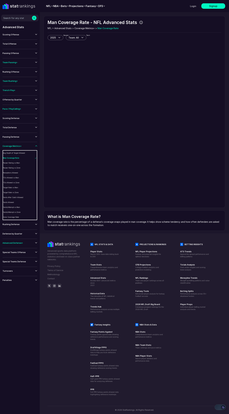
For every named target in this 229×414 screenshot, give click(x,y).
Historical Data (97, 293)
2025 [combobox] (53, 37)
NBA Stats (140, 332)
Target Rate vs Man (10, 187)
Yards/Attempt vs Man (11, 207)
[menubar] (75, 6)
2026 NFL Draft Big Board (147, 304)
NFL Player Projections (146, 251)
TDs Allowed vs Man (11, 178)
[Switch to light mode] (220, 407)
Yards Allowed (8, 202)
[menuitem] (49, 6)
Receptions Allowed (10, 173)
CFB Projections (143, 265)
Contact (51, 278)
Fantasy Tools (142, 291)
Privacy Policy (53, 266)
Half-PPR (94, 376)
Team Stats (96, 265)
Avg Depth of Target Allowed (14, 153)
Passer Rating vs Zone (11, 168)
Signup (213, 6)
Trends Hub (95, 307)
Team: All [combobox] (74, 37)
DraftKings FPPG (98, 347)
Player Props (186, 304)
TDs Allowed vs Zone (11, 183)
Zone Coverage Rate (11, 217)
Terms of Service (55, 270)
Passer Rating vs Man (11, 163)
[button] (20, 35)
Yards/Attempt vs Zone (12, 212)
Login (193, 6)
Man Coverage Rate (11, 158)
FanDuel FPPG (97, 363)
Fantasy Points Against (101, 332)
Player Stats (96, 251)
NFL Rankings (141, 278)
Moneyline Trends (188, 278)
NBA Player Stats (143, 356)
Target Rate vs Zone (11, 192)
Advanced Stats (98, 278)
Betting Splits (187, 291)
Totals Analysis (187, 265)
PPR (92, 389)
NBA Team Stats (143, 345)
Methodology (53, 274)
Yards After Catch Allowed (13, 197)
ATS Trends (185, 251)
